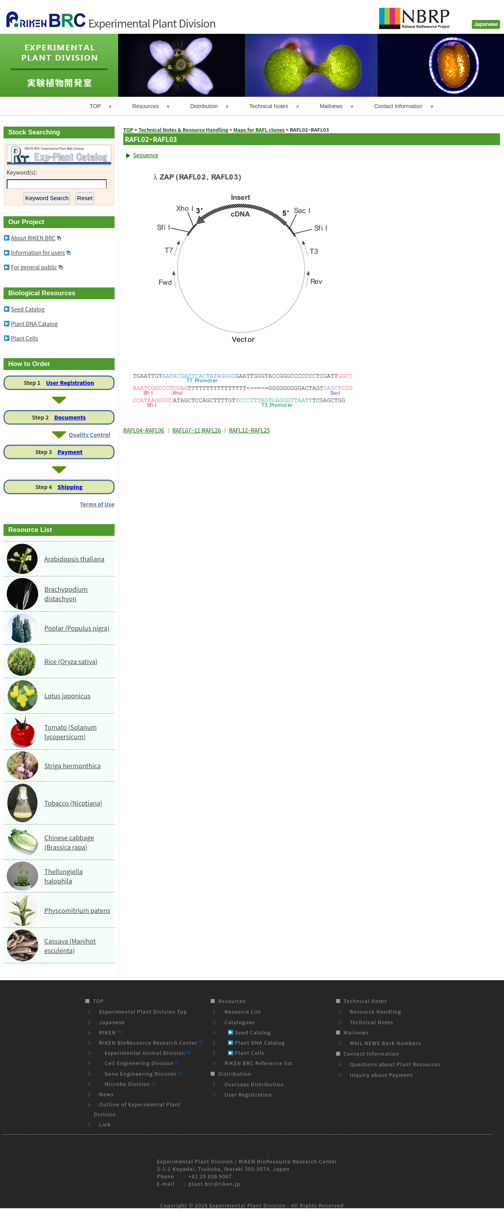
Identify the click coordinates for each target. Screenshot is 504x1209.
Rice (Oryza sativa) (71, 661)
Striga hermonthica (72, 765)
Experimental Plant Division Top (143, 1011)
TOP (95, 106)
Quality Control (90, 434)
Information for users (40, 252)
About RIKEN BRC (36, 238)
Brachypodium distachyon (66, 593)
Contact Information (398, 106)
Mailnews (331, 106)
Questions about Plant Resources (395, 1064)
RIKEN (110, 1032)
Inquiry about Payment (381, 1074)
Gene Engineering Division (140, 1073)
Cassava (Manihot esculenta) (70, 945)
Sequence (145, 155)
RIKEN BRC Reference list (258, 1063)
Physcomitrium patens (77, 910)
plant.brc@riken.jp (215, 1183)
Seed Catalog (27, 309)
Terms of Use (97, 504)
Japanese (112, 1022)
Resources (145, 106)
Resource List (242, 1011)
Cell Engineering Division (139, 1063)
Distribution (204, 106)
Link (105, 1124)
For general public (37, 267)
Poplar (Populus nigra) (77, 628)
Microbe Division (127, 1084)
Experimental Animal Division (145, 1052)
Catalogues (239, 1022)
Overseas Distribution (254, 1084)
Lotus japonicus (67, 695)
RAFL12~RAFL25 (249, 430)
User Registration (70, 382)
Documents (70, 417)
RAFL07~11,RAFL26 (196, 430)
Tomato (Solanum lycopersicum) (70, 731)
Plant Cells (24, 338)
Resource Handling (376, 1011)
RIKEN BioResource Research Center (151, 1042)
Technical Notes (268, 106)
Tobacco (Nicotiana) (73, 803)
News (106, 1094)
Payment (70, 452)
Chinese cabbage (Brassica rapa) (69, 842)
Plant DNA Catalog (34, 324)
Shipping (69, 487)
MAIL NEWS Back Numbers (385, 1043)
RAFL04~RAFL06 (143, 430)
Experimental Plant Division (247, 1205)
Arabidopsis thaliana (74, 558)
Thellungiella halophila (63, 876)
